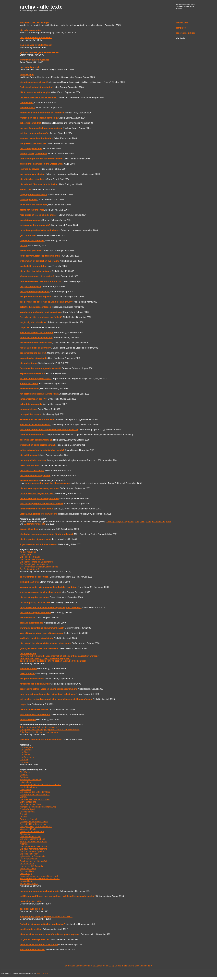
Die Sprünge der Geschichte (33, 846)
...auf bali (24, 752)
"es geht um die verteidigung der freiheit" (41, 317)
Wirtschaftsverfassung (34, 524)
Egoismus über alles (29, 819)
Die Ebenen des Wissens (32, 559)
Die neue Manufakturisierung (33, 849)
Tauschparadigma (114, 521)
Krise (168, 521)
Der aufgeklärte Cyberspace (33, 824)
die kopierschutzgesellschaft (34, 291)
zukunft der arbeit (29, 383)
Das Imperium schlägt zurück (34, 861)
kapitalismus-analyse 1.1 (32, 373)
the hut (23, 245)
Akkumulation (158, 521)
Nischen (24, 844)
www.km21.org (42, 973)
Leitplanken (25, 782)
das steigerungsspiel (30, 220)
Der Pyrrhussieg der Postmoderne (36, 826)
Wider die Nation (28, 868)
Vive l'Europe (26, 873)
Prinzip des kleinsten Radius (33, 841)
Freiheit (23, 816)
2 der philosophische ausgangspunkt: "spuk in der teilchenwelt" (50, 729)
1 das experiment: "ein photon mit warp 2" (39, 727)
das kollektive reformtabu (33, 266)
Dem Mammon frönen (30, 836)
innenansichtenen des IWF (33, 399)
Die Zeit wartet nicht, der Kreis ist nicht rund (40, 784)
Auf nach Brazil (27, 863)
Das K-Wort (25, 554)
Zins (137, 521)
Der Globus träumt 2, (30, 569)
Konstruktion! (26, 881)
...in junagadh (26, 747)
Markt (148, 521)
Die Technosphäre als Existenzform (36, 562)
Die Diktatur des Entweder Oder (35, 792)
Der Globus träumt (28, 787)
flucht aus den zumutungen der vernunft (40, 368)
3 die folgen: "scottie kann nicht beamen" (39, 732)
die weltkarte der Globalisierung (36, 342)
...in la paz (25, 762)
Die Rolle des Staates (30, 557)
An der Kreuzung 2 (29, 883)
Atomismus (25, 834)
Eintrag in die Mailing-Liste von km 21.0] (133, 965)
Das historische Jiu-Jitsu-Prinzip (35, 794)
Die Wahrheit (26, 772)
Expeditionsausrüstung (31, 779)
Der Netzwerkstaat (28, 858)
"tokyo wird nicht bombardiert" (35, 348)
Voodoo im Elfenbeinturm (32, 831)
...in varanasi (26, 749)
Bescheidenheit (27, 811)
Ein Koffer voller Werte (30, 804)
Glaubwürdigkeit (27, 809)
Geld (142, 521)
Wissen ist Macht (28, 829)
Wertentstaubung (28, 802)
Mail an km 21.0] (106, 965)
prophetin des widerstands (33, 358)
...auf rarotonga (27, 757)
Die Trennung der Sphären (32, 851)
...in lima (24, 759)
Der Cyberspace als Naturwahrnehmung (39, 566)
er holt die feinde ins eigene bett (36, 337)
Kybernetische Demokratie (32, 856)
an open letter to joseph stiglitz (35, 378)
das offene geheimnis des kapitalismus (40, 230)
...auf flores (25, 754)
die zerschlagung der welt (33, 353)
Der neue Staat (27, 871)
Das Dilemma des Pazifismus (34, 821)
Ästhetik (23, 814)
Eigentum (128, 521)
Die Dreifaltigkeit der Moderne (34, 564)
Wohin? (23, 797)
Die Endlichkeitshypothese (32, 839)
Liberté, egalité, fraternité (32, 866)
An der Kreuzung (28, 552)
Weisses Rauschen (29, 854)
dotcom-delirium (28, 409)
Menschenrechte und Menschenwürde (38, 807)
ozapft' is (24, 327)
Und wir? (24, 774)
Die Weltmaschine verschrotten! (35, 799)
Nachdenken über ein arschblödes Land (39, 876)
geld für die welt (28, 235)
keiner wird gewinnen (31, 250)
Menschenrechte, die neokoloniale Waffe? (40, 878)
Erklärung (24, 777)
